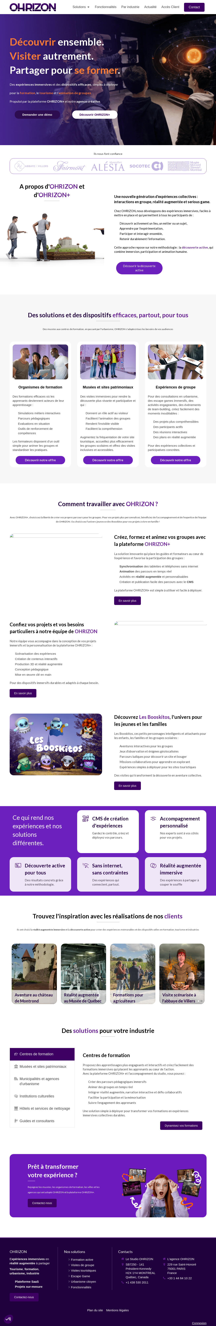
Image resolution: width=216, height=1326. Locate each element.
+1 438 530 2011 (137, 1282)
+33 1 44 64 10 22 (179, 1278)
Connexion (199, 1323)
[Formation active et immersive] (40, 404)
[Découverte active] (139, 268)
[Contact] (37, 114)
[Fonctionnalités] (95, 114)
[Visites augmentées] (108, 404)
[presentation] (42, 1054)
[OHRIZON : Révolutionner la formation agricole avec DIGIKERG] (132, 974)
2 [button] (202, 1001)
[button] (34, 974)
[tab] (42, 1054)
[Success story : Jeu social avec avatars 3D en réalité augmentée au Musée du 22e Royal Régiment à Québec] (83, 974)
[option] (34, 974)
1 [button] (199, 1001)
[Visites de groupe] (176, 404)
